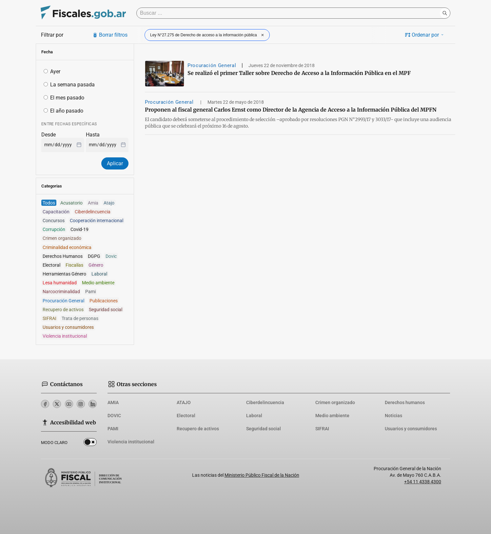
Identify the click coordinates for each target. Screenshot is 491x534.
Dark (90, 443)
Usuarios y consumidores (411, 428)
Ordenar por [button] (424, 35)
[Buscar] (289, 13)
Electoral (186, 415)
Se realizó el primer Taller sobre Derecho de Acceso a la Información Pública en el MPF (299, 73)
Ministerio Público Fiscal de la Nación (262, 475)
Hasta (93, 135)
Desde (48, 135)
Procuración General (211, 65)
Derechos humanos (405, 402)
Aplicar (115, 163)
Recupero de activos (198, 428)
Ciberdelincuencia (265, 402)
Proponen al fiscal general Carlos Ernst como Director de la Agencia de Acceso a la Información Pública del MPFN (291, 109)
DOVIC (114, 415)
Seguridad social (263, 428)
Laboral (254, 415)
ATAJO (184, 402)
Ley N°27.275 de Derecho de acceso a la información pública (207, 35)
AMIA (113, 402)
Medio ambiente (332, 415)
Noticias (393, 415)
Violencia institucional (131, 441)
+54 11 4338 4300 (422, 481)
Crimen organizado (335, 402)
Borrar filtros (110, 35)
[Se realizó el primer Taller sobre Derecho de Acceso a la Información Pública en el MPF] (164, 74)
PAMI (113, 428)
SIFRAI (322, 428)
